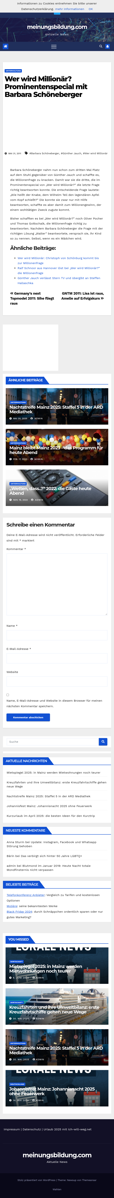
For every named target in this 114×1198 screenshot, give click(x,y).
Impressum (12, 1129)
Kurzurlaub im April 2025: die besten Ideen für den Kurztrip (51, 816)
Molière (12, 906)
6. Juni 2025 (21, 977)
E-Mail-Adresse (18, 649)
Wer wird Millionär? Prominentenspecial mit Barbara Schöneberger (46, 87)
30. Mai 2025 (21, 1018)
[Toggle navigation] (54, 46)
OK (91, 9)
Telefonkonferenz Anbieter (26, 895)
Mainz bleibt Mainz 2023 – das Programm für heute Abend (56, 450)
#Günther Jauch (71, 153)
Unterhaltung (13, 71)
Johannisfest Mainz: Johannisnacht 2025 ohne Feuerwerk (49, 806)
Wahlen (57, 1189)
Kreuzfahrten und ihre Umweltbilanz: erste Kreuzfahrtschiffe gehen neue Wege (54, 1010)
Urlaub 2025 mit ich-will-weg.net (68, 1129)
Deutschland (17, 1084)
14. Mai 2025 (21, 1100)
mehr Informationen (69, 9)
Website (12, 672)
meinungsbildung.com (57, 26)
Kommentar (16, 549)
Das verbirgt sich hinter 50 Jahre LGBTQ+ (51, 856)
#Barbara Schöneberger (44, 153)
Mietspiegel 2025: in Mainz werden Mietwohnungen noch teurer (53, 772)
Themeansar (89, 1180)
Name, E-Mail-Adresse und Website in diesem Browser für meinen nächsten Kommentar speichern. (54, 703)
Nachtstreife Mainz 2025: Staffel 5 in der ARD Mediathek (56, 409)
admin (37, 418)
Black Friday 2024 (19, 911)
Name (12, 625)
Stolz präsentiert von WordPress (36, 1180)
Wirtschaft (16, 962)
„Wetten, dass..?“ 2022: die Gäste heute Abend (50, 491)
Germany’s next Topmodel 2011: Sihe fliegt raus (32, 298)
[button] (100, 46)
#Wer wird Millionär (95, 153)
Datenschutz (32, 1129)
